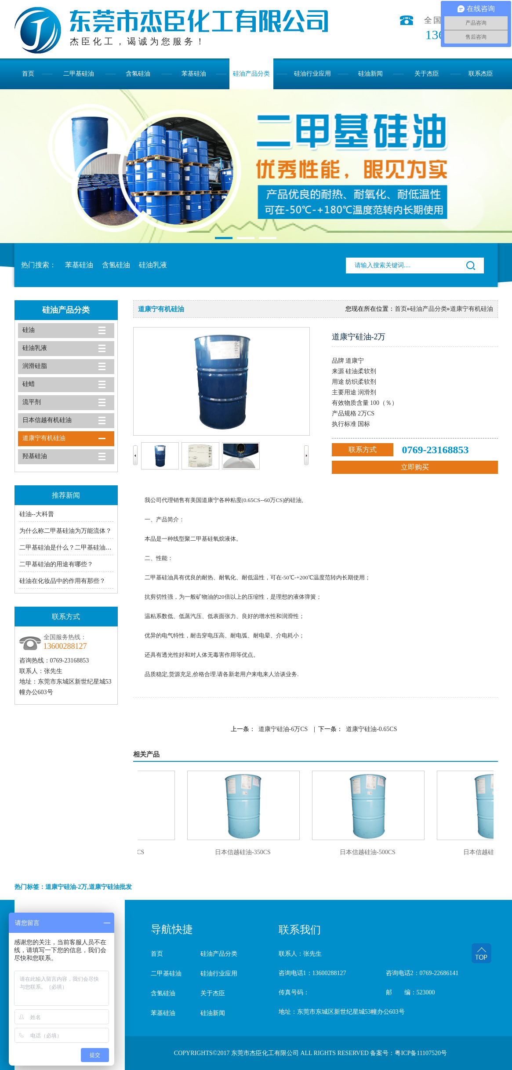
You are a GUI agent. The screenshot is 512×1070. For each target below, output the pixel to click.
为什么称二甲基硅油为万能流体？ (65, 531)
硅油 (28, 330)
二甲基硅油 (78, 73)
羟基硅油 (34, 456)
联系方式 (363, 449)
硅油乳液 (153, 265)
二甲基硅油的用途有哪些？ (56, 564)
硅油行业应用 (312, 73)
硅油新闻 (370, 73)
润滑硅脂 (34, 366)
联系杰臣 (480, 73)
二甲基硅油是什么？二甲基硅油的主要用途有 (80, 547)
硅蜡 (28, 384)
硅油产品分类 (251, 73)
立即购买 (415, 467)
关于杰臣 (426, 73)
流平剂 (31, 402)
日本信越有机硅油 (47, 420)
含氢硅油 (138, 73)
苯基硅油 (194, 73)
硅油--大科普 (36, 514)
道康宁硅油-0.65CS (371, 729)
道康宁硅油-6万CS (283, 729)
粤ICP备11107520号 (421, 1053)
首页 (28, 73)
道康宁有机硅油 (43, 438)
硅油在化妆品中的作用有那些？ (62, 581)
